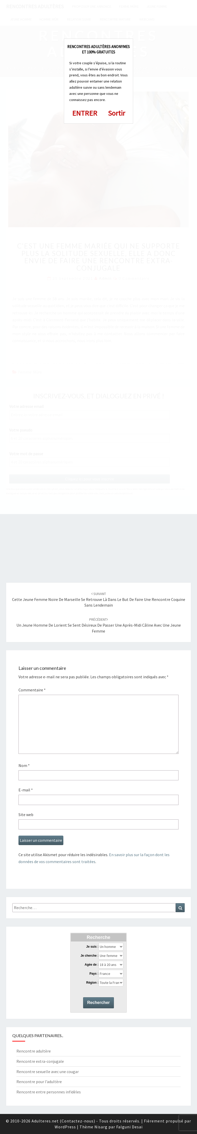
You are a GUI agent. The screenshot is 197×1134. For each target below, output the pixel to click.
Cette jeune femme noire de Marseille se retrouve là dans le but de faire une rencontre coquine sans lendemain (98, 599)
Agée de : (91, 964)
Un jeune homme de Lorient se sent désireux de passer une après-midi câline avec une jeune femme (98, 625)
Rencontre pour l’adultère (39, 1081)
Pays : (94, 973)
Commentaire (32, 689)
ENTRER (84, 113)
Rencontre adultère (33, 1051)
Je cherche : (89, 955)
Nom (24, 765)
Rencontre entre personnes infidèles (48, 1091)
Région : (92, 982)
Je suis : (92, 946)
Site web (25, 814)
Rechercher (98, 1002)
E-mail (25, 789)
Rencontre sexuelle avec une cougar (47, 1071)
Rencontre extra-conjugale (40, 1061)
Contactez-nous (78, 1120)
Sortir (116, 113)
